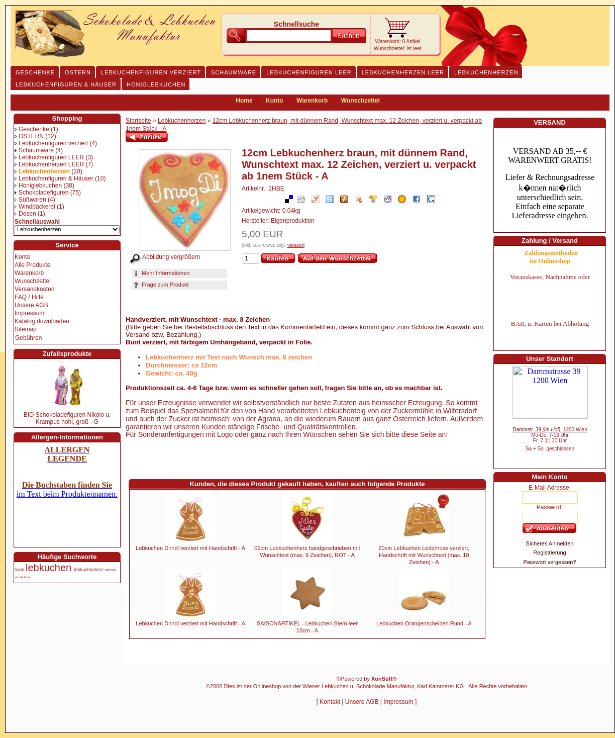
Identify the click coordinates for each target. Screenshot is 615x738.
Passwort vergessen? (549, 562)
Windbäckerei (35, 206)
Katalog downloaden (42, 321)
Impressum (29, 313)
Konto (274, 100)
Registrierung (549, 552)
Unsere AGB (31, 305)
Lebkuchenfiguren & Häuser (54, 178)
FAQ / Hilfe (29, 297)
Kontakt (330, 701)
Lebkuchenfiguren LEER (49, 157)
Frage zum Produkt (160, 285)
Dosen (25, 213)
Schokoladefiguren (41, 192)
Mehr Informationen (160, 273)
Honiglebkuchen (38, 185)
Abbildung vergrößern (171, 256)
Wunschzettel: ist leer (398, 48)
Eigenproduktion (293, 220)
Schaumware (34, 150)
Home (244, 100)
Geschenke (32, 129)
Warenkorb (312, 100)
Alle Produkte (32, 264)
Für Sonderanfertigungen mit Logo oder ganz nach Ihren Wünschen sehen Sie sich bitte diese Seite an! (287, 434)
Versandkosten (34, 289)
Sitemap (26, 329)
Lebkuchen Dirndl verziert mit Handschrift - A (190, 548)
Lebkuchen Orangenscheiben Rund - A (424, 623)
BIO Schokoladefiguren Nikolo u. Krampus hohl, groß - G (67, 418)
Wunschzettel (360, 100)
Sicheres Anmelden (550, 543)
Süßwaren (30, 199)
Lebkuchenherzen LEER (49, 164)
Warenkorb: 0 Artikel (398, 41)
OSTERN (29, 136)
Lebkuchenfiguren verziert (51, 143)
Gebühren (28, 337)
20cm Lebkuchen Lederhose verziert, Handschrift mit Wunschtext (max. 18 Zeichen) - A (423, 555)
